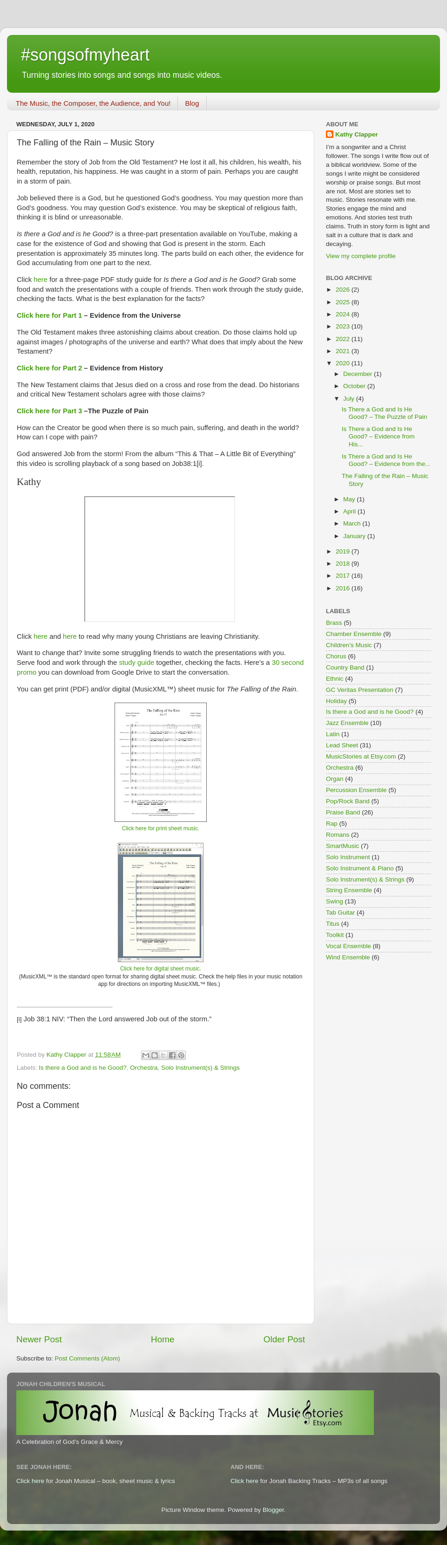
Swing (334, 901)
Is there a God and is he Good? (82, 1067)
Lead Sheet (342, 745)
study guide (137, 662)
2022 (344, 338)
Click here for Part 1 (49, 315)
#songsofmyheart (85, 54)
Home (162, 1339)
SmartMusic (342, 845)
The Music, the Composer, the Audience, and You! (93, 103)
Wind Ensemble (348, 957)
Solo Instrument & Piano (360, 868)
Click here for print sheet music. (160, 828)
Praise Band (343, 812)
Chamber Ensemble (353, 633)
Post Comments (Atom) (87, 1358)
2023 (344, 326)
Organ (335, 778)
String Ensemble (349, 890)
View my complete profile (361, 256)
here (40, 279)
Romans (337, 834)
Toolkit (335, 934)
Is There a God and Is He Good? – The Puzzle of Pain (384, 413)
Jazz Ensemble (347, 722)
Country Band (345, 667)
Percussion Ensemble (356, 789)
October (355, 386)
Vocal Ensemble (348, 946)
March (352, 523)
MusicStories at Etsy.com (361, 756)
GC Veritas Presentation (359, 689)
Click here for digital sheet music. (160, 968)
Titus (332, 923)
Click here (30, 1480)
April (350, 511)
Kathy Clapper (356, 134)
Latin (332, 734)
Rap (332, 823)
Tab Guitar (340, 912)
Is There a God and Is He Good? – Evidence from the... (386, 460)
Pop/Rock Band (348, 801)
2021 (344, 351)
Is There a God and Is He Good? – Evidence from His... (378, 436)
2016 (344, 588)
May (350, 499)
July (349, 398)
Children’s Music (349, 645)
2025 (344, 302)
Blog (192, 103)
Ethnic (335, 678)
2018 (344, 563)
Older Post (284, 1339)
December (358, 373)
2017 (344, 575)
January (355, 536)
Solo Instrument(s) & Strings (200, 1067)
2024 (344, 314)
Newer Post (39, 1339)
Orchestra (143, 1067)
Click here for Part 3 (49, 411)
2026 (344, 289)
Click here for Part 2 (49, 368)
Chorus (336, 656)
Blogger (273, 1509)
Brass (334, 622)
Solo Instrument (348, 857)
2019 (344, 551)
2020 (344, 363)
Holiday (336, 700)
